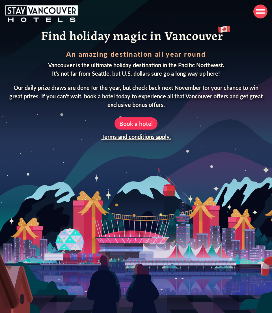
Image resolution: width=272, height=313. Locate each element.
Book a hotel (136, 123)
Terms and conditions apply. (136, 137)
